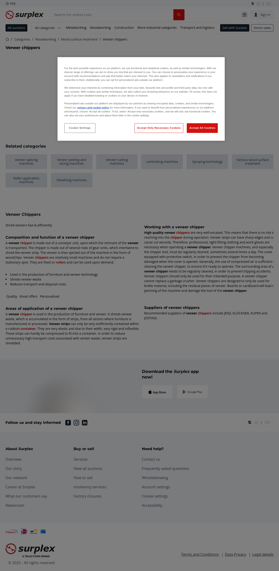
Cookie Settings (80, 127)
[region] (141, 99)
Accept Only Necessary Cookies (159, 127)
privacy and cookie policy (93, 107)
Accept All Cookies (202, 127)
